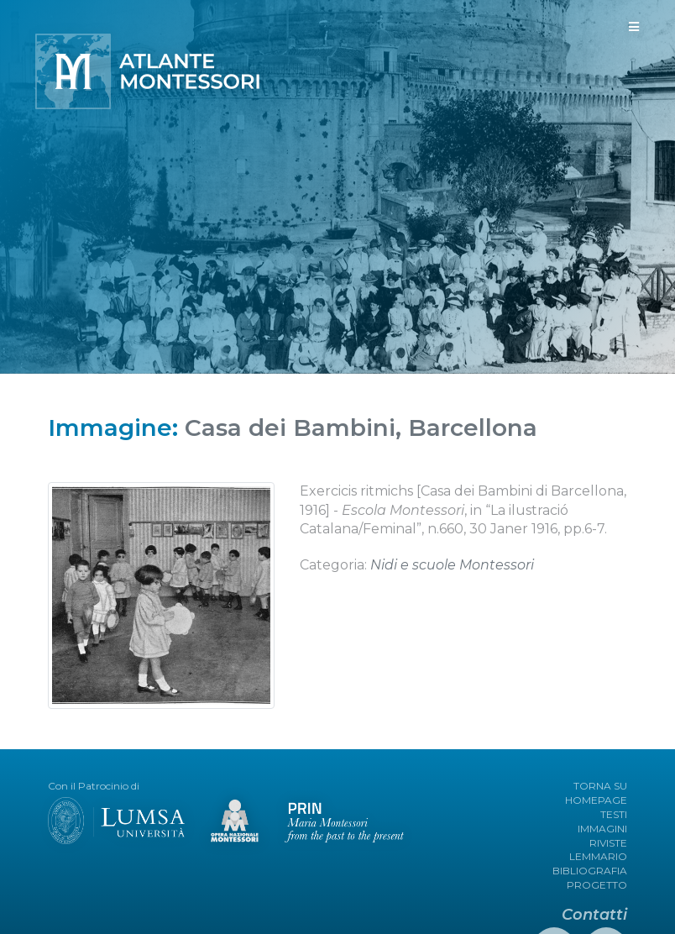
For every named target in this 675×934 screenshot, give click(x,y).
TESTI (613, 814)
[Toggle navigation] (634, 26)
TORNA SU (600, 785)
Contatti (594, 914)
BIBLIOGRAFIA (589, 870)
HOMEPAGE (596, 800)
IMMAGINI (602, 828)
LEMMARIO (598, 856)
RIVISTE (608, 843)
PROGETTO (597, 885)
